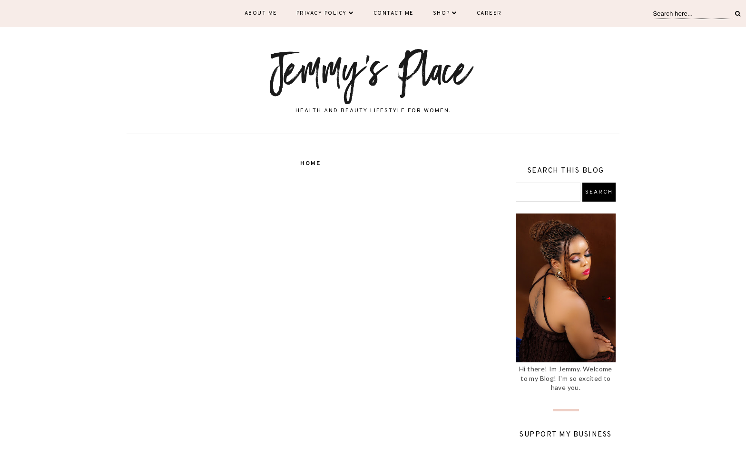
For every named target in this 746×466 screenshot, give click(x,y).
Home (310, 163)
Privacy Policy (325, 13)
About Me (261, 13)
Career (489, 13)
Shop (445, 13)
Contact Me (393, 13)
